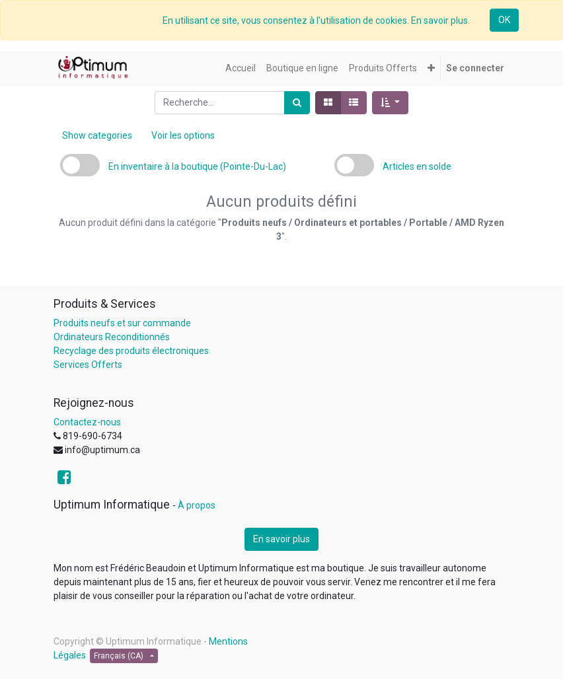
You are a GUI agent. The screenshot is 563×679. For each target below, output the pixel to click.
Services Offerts (88, 364)
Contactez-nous (87, 422)
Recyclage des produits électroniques (131, 350)
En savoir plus (281, 539)
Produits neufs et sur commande (122, 323)
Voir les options (183, 135)
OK (504, 20)
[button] (431, 68)
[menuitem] (240, 68)
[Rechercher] (297, 102)
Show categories (97, 135)
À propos (196, 505)
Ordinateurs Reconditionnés (112, 337)
